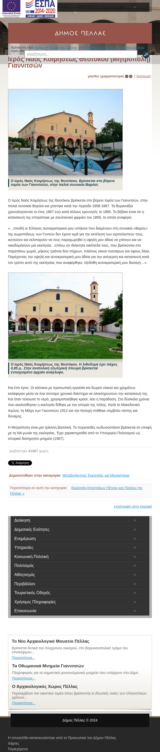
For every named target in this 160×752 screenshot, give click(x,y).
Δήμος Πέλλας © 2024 (80, 720)
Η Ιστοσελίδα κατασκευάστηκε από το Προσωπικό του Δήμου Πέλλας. (62, 738)
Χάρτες (13, 743)
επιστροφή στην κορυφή (133, 506)
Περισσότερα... (23, 658)
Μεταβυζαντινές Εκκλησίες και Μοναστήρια (95, 475)
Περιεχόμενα (18, 749)
